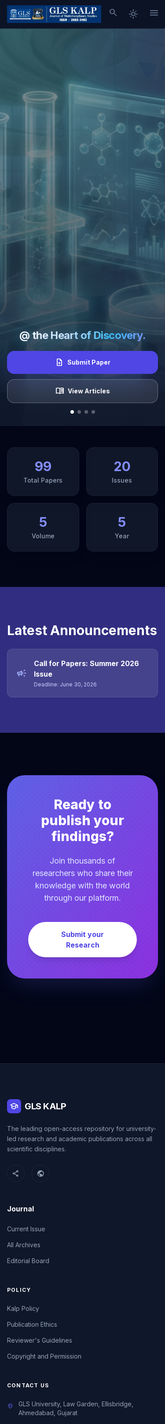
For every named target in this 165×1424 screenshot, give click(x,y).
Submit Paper (82, 362)
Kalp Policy (23, 1308)
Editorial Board (28, 1260)
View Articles (82, 391)
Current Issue (26, 1229)
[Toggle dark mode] (133, 14)
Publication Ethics (32, 1324)
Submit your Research (82, 939)
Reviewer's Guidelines (39, 1340)
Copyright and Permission (44, 1356)
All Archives (23, 1245)
